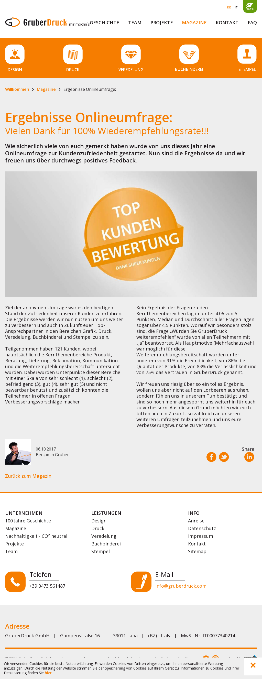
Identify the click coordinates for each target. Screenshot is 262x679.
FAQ (252, 22)
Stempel (100, 551)
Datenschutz (202, 528)
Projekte (161, 22)
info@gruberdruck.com (180, 586)
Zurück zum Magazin (28, 476)
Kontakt (227, 22)
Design (98, 521)
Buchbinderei (106, 544)
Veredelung (103, 536)
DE (229, 7)
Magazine (194, 22)
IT (236, 7)
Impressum (200, 536)
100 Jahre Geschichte (28, 521)
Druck (97, 528)
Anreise (196, 521)
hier (48, 672)
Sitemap (197, 551)
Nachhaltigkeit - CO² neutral (36, 536)
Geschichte (104, 22)
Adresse (17, 626)
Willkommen (17, 89)
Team (134, 22)
